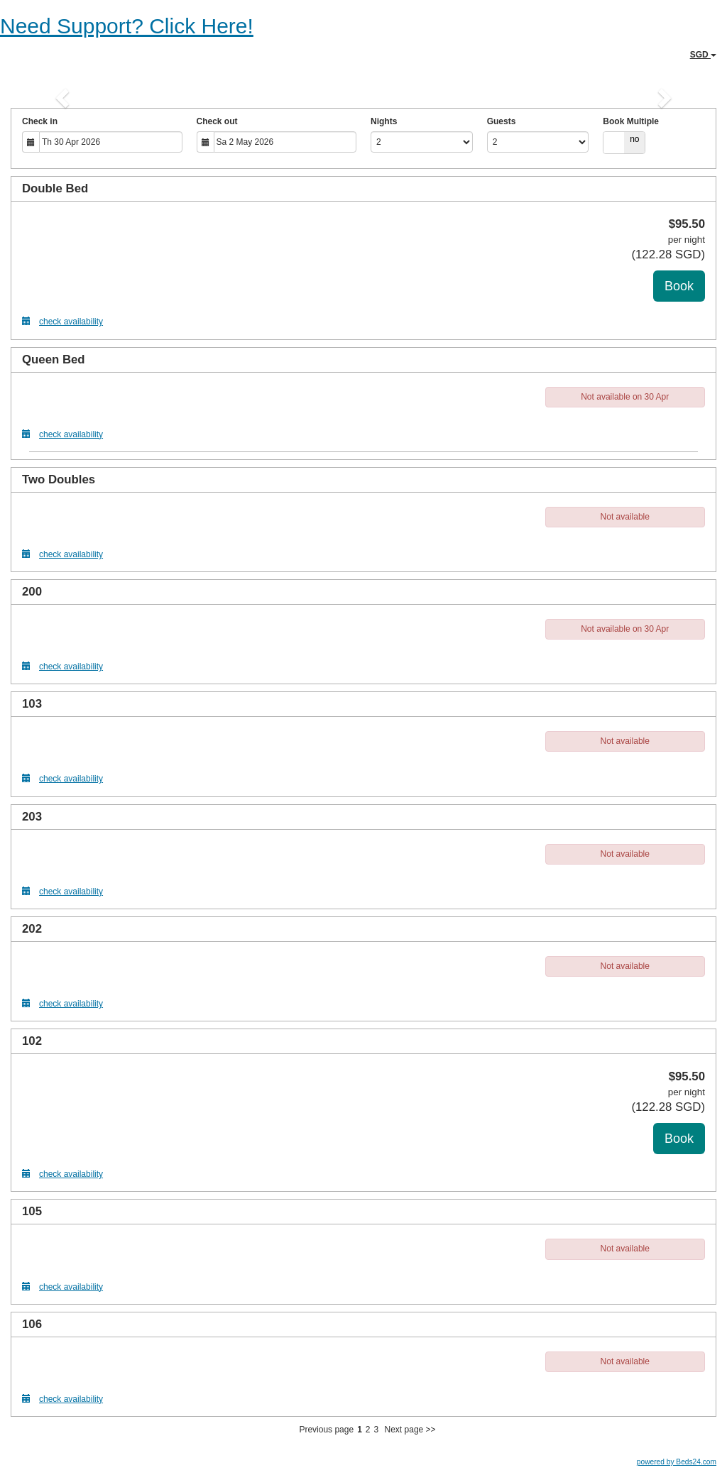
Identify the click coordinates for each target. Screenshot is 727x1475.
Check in (40, 121)
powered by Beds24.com (676, 1462)
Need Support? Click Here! (126, 26)
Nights (384, 121)
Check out (217, 121)
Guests (501, 121)
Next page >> (410, 1430)
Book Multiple (631, 121)
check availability (62, 321)
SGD (703, 55)
